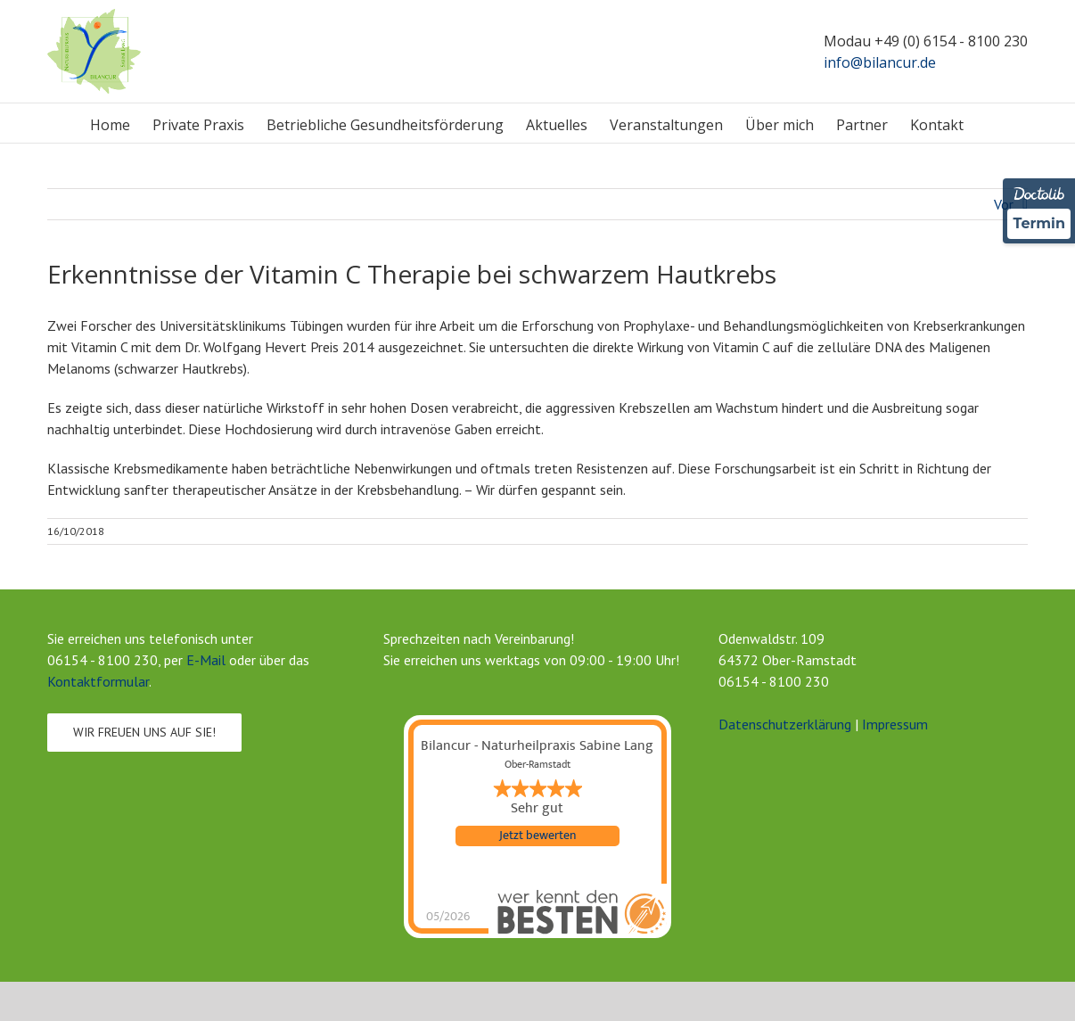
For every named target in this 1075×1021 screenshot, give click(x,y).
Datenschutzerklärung (784, 724)
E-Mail (206, 660)
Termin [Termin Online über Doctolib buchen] (1039, 223)
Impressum (895, 724)
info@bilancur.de (880, 62)
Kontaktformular (98, 681)
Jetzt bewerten (537, 835)
